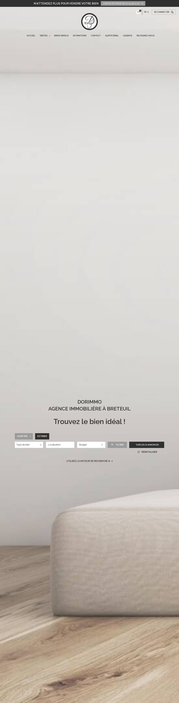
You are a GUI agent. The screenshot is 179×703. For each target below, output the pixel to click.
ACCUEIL (31, 36)
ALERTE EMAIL (112, 36)
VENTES (43, 36)
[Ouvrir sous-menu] (50, 35)
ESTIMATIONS (79, 36)
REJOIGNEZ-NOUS (145, 36)
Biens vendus (61, 36)
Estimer (42, 436)
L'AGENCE (127, 36)
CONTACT (96, 36)
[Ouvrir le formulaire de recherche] (117, 445)
